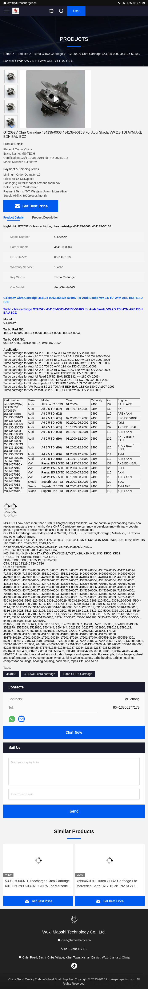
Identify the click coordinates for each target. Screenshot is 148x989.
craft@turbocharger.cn (20, 3)
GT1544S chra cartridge (39, 674)
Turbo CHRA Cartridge (48, 54)
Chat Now (74, 732)
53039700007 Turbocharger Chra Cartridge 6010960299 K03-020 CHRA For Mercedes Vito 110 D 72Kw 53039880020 (37, 884)
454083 (11, 674)
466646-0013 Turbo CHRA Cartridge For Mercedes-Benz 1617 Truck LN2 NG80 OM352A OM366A (107, 884)
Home (7, 54)
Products (22, 54)
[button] (12, 126)
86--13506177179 (131, 3)
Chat (76, 11)
